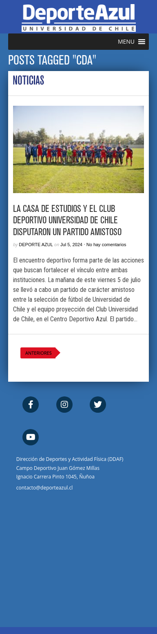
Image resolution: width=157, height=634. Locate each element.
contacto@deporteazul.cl (44, 487)
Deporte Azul (36, 244)
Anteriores (38, 353)
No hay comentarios (106, 244)
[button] (126, 41)
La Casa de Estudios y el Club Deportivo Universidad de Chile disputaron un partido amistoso (67, 220)
